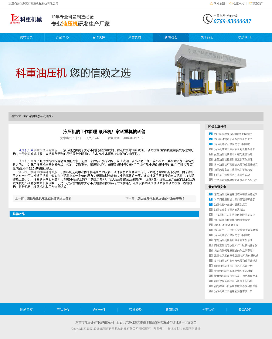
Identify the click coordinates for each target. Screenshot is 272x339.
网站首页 (26, 37)
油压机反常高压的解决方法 (229, 209)
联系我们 (258, 3)
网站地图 (219, 3)
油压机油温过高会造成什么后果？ (233, 139)
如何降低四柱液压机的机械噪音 (232, 219)
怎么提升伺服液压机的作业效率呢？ (161, 198)
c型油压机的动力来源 (226, 225)
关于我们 (207, 37)
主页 (25, 116)
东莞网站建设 (192, 328)
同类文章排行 (217, 126)
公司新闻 (46, 116)
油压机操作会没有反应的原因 (230, 204)
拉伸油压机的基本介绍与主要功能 (233, 154)
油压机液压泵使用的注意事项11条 (233, 291)
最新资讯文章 (217, 187)
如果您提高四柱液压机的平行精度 (233, 169)
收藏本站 (238, 3)
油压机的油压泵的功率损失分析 (232, 174)
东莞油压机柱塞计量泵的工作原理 (233, 159)
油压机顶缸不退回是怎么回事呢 (232, 144)
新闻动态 (170, 37)
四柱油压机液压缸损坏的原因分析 (49, 198)
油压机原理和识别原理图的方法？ (233, 133)
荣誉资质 (134, 37)
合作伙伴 (98, 37)
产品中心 (62, 37)
